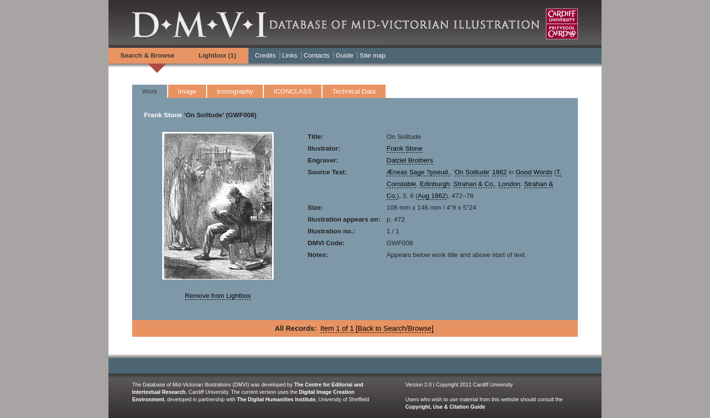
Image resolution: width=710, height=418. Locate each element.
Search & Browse (147, 55)
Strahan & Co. (474, 184)
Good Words (534, 172)
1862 (499, 172)
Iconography (235, 91)
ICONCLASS (293, 91)
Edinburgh (435, 184)
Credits (265, 55)
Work (149, 91)
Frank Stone (163, 115)
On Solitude (472, 172)
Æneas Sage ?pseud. (418, 172)
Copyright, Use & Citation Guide (445, 407)
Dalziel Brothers (410, 160)
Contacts (317, 55)
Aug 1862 (432, 195)
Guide (345, 55)
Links (289, 55)
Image (187, 91)
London (509, 184)
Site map (372, 55)
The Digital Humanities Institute (276, 399)
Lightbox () (217, 55)
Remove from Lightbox (218, 295)
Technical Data (353, 91)
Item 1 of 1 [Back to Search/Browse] (377, 328)
